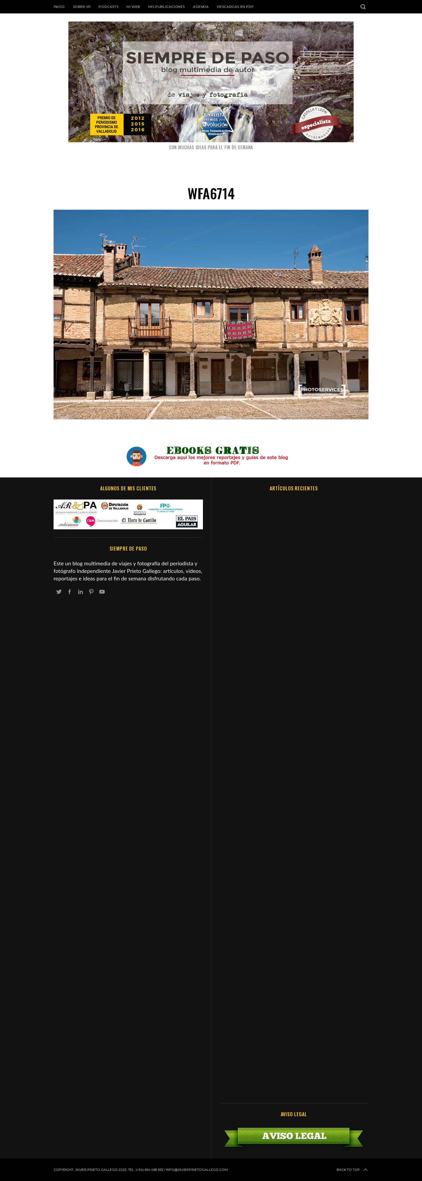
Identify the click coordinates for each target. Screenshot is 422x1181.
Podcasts (108, 7)
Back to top (352, 1170)
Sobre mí (82, 7)
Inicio (59, 7)
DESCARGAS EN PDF (235, 7)
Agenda (201, 7)
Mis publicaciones (166, 7)
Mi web (133, 7)
